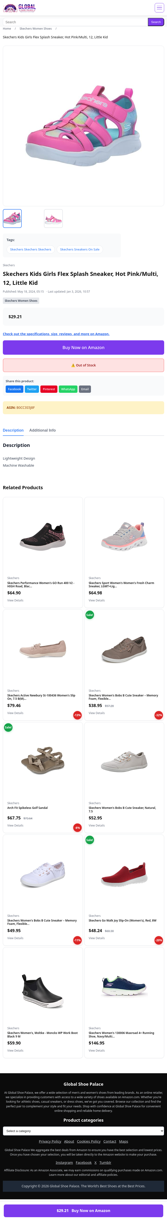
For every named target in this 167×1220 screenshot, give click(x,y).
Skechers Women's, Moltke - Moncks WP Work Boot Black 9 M (42, 1034)
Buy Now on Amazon (83, 347)
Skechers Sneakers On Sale (79, 249)
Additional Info (42, 430)
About (69, 1141)
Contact (109, 1141)
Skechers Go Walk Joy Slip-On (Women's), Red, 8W (123, 920)
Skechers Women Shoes (36, 29)
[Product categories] (83, 1131)
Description (13, 430)
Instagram (64, 1162)
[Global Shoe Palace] (19, 8)
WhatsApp (68, 389)
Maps (123, 1141)
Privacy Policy (50, 1141)
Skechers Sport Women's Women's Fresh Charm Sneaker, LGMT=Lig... (121, 584)
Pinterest (49, 389)
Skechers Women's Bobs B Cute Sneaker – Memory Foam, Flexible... (123, 697)
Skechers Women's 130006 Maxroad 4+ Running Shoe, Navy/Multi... (121, 1034)
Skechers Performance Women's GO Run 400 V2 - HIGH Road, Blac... (40, 584)
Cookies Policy (89, 1141)
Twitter (32, 389)
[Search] (75, 22)
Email (85, 389)
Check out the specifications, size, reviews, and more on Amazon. (56, 334)
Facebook (14, 389)
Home (7, 29)
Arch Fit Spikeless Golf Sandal (27, 808)
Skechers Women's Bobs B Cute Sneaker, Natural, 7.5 (122, 809)
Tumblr (105, 1162)
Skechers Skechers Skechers (30, 249)
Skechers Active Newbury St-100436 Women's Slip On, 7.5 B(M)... (41, 697)
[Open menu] (159, 7)
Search (156, 22)
